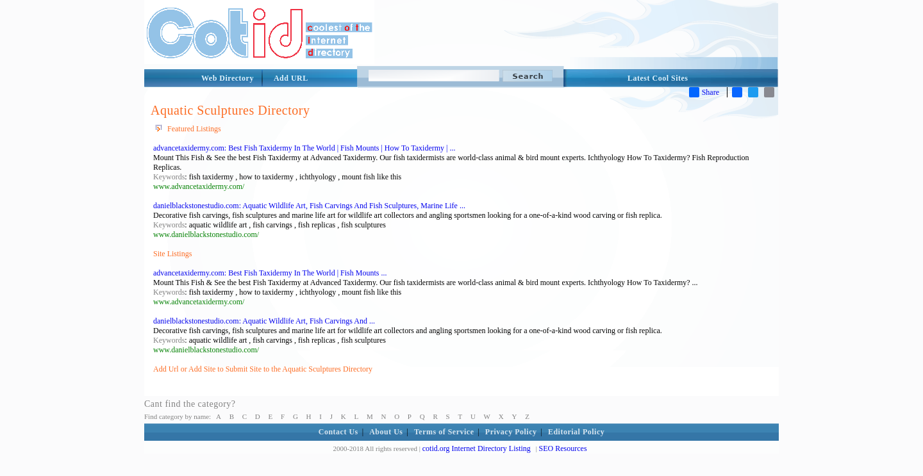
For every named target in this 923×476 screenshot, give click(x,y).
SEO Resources (563, 448)
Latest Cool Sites (658, 78)
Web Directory (227, 78)
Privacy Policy (511, 431)
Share (704, 92)
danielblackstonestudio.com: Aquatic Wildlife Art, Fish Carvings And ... (264, 320)
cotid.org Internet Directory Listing (476, 448)
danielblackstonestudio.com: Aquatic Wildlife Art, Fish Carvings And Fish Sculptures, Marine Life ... (309, 205)
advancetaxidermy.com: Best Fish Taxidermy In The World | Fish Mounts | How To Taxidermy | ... (304, 148)
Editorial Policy (576, 431)
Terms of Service (444, 431)
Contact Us (338, 431)
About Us (386, 431)
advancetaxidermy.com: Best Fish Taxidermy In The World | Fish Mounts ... (270, 272)
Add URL (291, 78)
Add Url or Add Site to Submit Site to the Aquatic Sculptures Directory (262, 369)
